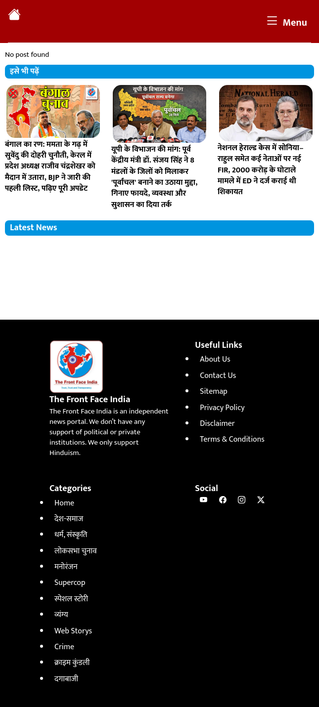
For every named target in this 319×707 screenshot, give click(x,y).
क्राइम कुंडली (72, 662)
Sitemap (213, 391)
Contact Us (218, 375)
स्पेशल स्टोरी (71, 599)
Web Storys (73, 631)
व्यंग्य (61, 615)
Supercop (69, 582)
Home (64, 503)
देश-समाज (68, 519)
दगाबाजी (66, 679)
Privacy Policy (222, 408)
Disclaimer (217, 423)
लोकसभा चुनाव (75, 551)
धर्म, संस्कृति (70, 534)
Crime (64, 647)
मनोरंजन (66, 567)
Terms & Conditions (232, 439)
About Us (215, 359)
